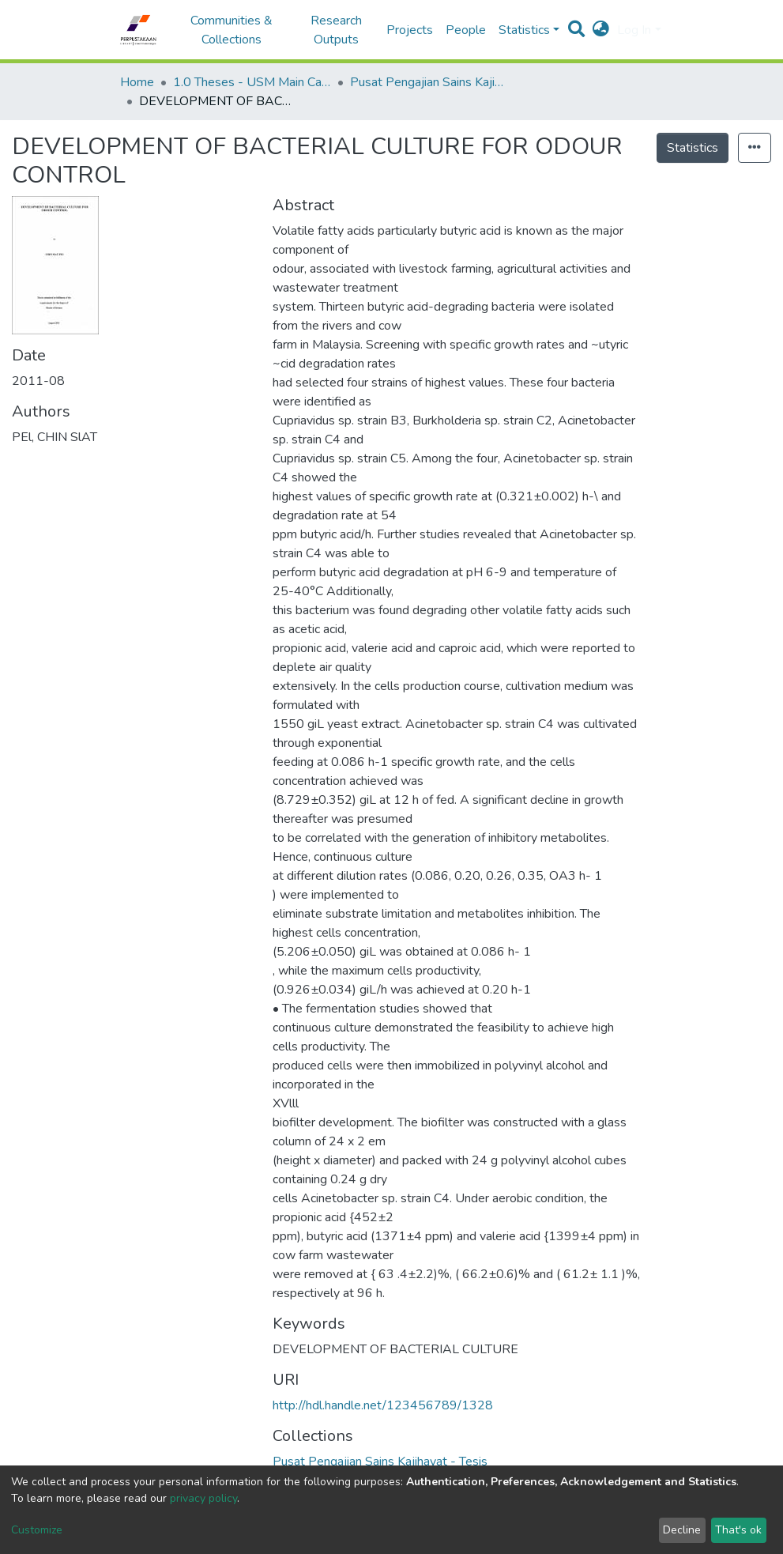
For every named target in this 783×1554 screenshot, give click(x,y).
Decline (682, 1529)
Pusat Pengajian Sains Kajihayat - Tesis (429, 82)
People (466, 30)
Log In (634, 30)
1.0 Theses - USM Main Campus (252, 82)
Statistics (692, 148)
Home (137, 82)
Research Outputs (336, 30)
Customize (36, 1529)
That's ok (738, 1529)
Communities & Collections (231, 30)
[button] (601, 30)
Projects (409, 30)
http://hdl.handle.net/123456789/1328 (383, 1405)
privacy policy (203, 1498)
